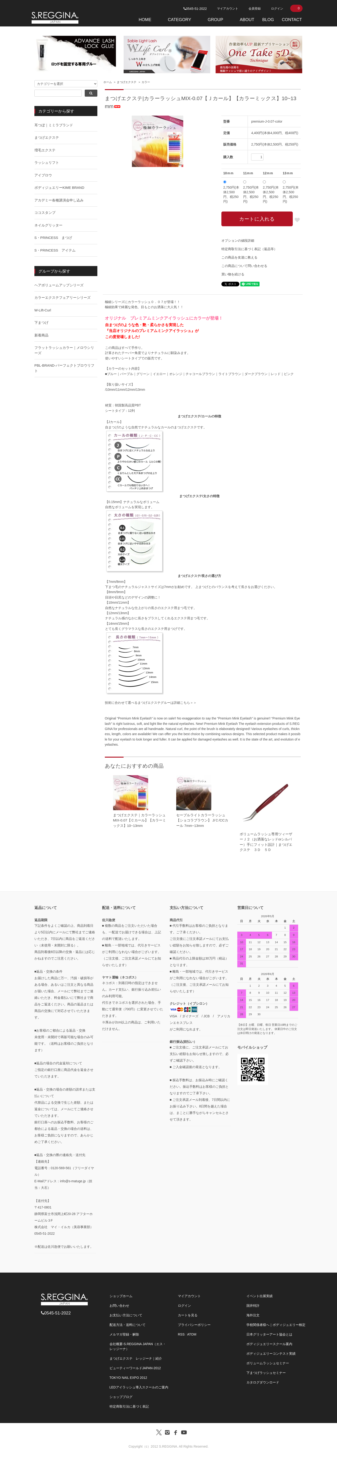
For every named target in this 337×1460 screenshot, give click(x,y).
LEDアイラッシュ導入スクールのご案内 (139, 1387)
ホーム (107, 82)
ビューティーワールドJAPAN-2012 (135, 1368)
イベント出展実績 (259, 1296)
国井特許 (253, 1305)
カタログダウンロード (262, 1382)
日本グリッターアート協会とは (269, 1334)
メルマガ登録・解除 (124, 1334)
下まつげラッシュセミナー (266, 1373)
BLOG (268, 19)
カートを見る (188, 1315)
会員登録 (255, 8)
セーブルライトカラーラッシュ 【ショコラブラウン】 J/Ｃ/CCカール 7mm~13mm (202, 820)
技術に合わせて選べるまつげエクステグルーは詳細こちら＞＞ (151, 702)
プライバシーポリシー (194, 1325)
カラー (146, 82)
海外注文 (253, 1315)
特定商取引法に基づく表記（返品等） (249, 249)
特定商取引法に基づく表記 (129, 1406)
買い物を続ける (232, 274)
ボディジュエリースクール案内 (269, 1344)
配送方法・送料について (128, 1325)
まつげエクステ (126, 82)
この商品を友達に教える (239, 257)
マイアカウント (227, 8)
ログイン (277, 8)
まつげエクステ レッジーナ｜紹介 (136, 1358)
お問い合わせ (119, 1305)
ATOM (191, 1334)
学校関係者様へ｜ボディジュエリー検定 (275, 1325)
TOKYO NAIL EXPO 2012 (128, 1378)
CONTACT (292, 19)
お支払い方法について (126, 1315)
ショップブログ (121, 1397)
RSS (181, 1334)
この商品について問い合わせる (244, 266)
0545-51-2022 (195, 9)
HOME (145, 19)
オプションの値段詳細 (237, 240)
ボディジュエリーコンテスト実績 (271, 1353)
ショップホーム (121, 1296)
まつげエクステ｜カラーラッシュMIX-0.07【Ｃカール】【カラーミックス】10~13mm (139, 820)
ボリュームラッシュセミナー (267, 1363)
